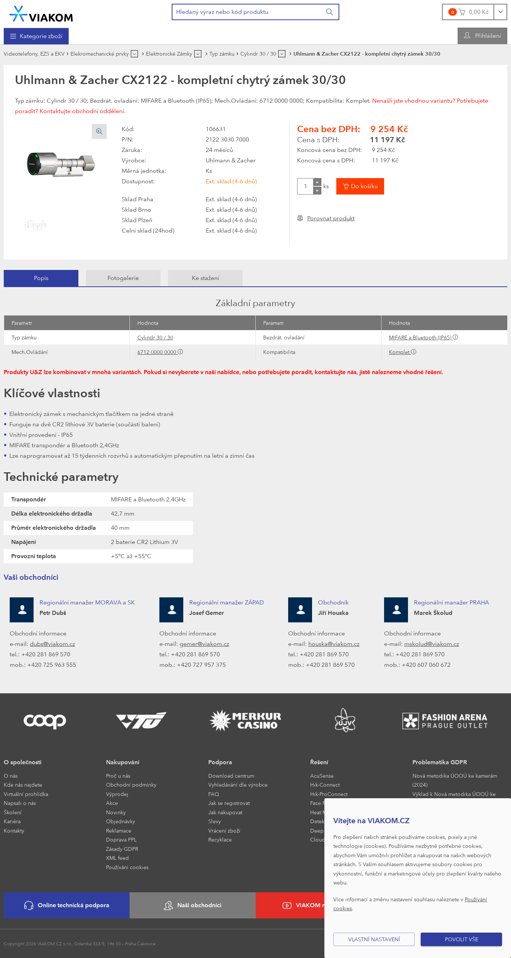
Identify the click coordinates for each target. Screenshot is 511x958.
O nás (11, 775)
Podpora (220, 762)
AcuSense (322, 775)
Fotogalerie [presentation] (123, 278)
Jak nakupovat (225, 812)
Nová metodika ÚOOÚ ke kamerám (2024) (454, 780)
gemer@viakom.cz (204, 643)
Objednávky (120, 821)
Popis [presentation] (41, 278)
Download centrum (231, 775)
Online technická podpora (66, 905)
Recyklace (220, 839)
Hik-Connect (325, 784)
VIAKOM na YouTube (318, 905)
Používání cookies (127, 867)
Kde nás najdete (23, 784)
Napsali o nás (20, 803)
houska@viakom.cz (333, 643)
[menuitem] (36, 36)
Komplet (400, 352)
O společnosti (22, 762)
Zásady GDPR (122, 849)
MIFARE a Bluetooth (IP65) (421, 337)
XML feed (117, 858)
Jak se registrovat (229, 803)
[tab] (41, 278)
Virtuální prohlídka (26, 794)
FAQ (213, 794)
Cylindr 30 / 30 (155, 337)
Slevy (214, 821)
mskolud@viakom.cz (431, 643)
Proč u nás (118, 775)
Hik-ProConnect (329, 794)
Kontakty (14, 830)
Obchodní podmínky (131, 784)
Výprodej (117, 794)
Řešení (319, 762)
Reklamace (118, 830)
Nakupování (122, 762)
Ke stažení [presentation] (205, 278)
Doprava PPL (121, 839)
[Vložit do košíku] (360, 186)
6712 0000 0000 (157, 352)
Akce (112, 803)
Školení (13, 812)
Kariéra (12, 821)
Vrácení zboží (224, 830)
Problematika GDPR (439, 762)
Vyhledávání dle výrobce (238, 784)
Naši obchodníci (192, 905)
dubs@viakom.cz (52, 643)
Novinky (116, 812)
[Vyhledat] (330, 12)
